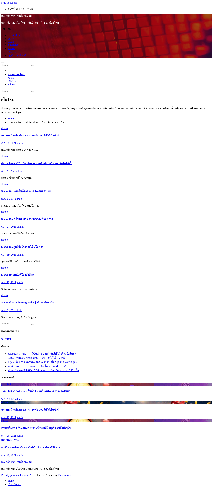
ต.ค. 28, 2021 (8, 143)
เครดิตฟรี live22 (10, 439)
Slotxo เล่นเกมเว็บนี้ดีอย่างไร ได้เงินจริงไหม (26, 191)
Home (11, 118)
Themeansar (64, 475)
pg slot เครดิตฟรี (17, 55)
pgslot (11, 38)
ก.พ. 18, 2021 (8, 282)
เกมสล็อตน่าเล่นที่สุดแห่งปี (16, 15)
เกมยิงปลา (14, 35)
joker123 (12, 51)
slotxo (11, 41)
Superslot (13, 44)
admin (20, 143)
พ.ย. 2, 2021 (8, 399)
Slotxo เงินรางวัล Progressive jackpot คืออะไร (27, 302)
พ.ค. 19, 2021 (8, 254)
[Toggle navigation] (2, 62)
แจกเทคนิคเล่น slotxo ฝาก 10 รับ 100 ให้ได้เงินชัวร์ (30, 135)
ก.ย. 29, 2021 (8, 171)
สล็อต (11, 48)
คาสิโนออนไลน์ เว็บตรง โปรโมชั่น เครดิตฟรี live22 (37, 366)
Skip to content (9, 2)
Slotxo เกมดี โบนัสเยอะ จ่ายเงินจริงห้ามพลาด (27, 219)
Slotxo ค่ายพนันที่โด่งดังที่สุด (17, 274)
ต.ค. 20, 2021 (8, 455)
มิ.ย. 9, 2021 (8, 198)
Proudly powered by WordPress (18, 475)
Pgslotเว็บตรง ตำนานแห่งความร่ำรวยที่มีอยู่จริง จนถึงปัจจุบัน (42, 362)
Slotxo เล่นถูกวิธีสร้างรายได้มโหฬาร (22, 246)
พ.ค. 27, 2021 (8, 226)
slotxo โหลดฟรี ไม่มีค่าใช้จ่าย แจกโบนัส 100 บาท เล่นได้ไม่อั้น (36, 163)
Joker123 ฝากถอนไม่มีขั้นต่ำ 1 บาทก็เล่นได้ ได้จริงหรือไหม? (42, 353)
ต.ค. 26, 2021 (8, 435)
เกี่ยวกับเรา (14, 484)
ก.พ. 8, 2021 (8, 310)
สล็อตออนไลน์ (16, 74)
